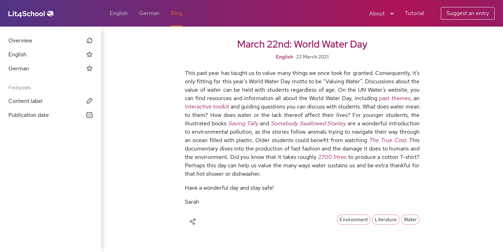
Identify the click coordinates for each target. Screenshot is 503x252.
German (149, 13)
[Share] (192, 221)
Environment (354, 219)
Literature (386, 219)
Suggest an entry (467, 13)
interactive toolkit (207, 106)
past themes (394, 98)
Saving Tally (243, 123)
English (119, 13)
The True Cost (387, 140)
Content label (50, 101)
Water (410, 219)
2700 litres (332, 157)
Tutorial (414, 13)
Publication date (50, 115)
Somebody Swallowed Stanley (308, 123)
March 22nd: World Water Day (302, 44)
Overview (50, 40)
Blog (176, 13)
